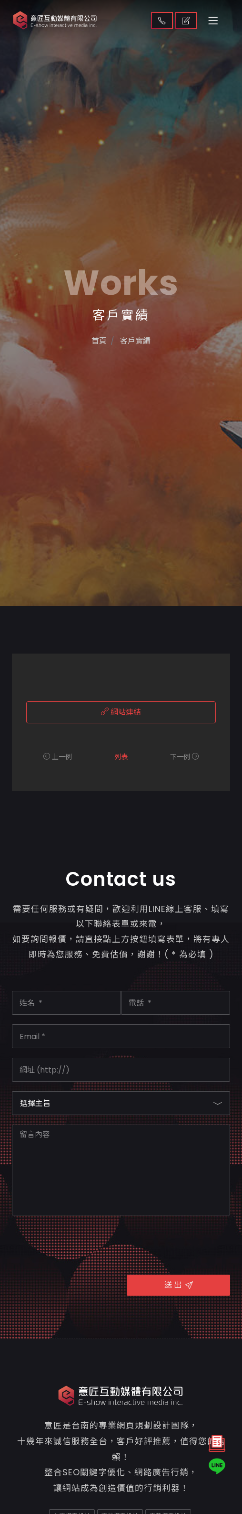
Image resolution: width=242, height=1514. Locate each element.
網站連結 (121, 712)
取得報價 (186, 20)
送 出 (178, 1284)
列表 (121, 757)
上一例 (57, 757)
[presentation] (84, 1243)
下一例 (184, 757)
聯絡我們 (162, 20)
